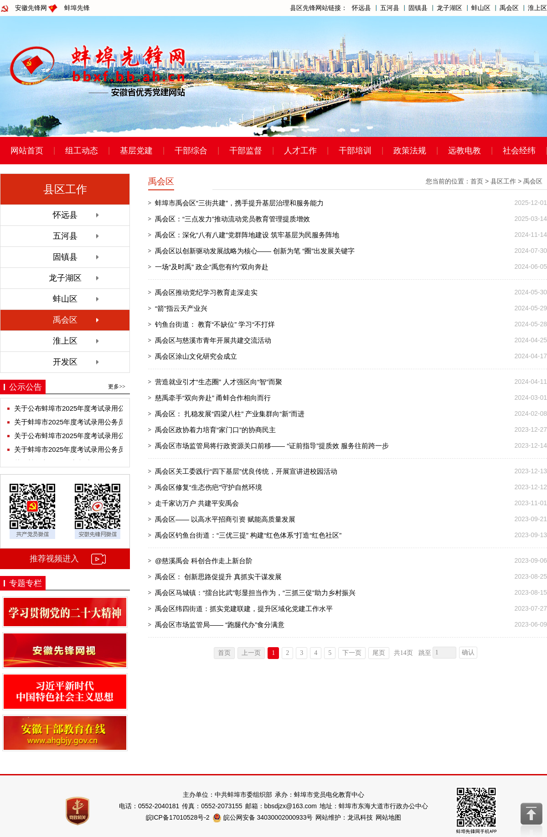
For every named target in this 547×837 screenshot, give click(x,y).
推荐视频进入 (54, 558)
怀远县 (361, 7)
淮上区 (537, 7)
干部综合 (191, 150)
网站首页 (26, 150)
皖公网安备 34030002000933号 (262, 817)
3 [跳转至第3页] (301, 652)
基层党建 (136, 150)
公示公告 (25, 387)
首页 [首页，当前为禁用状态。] (224, 652)
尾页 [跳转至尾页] (378, 652)
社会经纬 (519, 150)
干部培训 (355, 150)
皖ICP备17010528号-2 (178, 817)
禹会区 (509, 7)
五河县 (389, 7)
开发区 (65, 361)
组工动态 (81, 150)
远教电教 (464, 150)
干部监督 (245, 150)
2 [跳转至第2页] (287, 652)
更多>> (116, 386)
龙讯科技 (360, 817)
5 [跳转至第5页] (329, 652)
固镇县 (418, 7)
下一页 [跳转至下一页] (351, 652)
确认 (468, 652)
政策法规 (409, 150)
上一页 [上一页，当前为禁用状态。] (251, 652)
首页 (476, 181)
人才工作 (300, 150)
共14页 (403, 652)
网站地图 (388, 817)
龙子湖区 (449, 7)
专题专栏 (25, 583)
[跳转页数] (444, 653)
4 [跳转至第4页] (315, 652)
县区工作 (503, 181)
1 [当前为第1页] (273, 652)
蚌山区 (480, 7)
